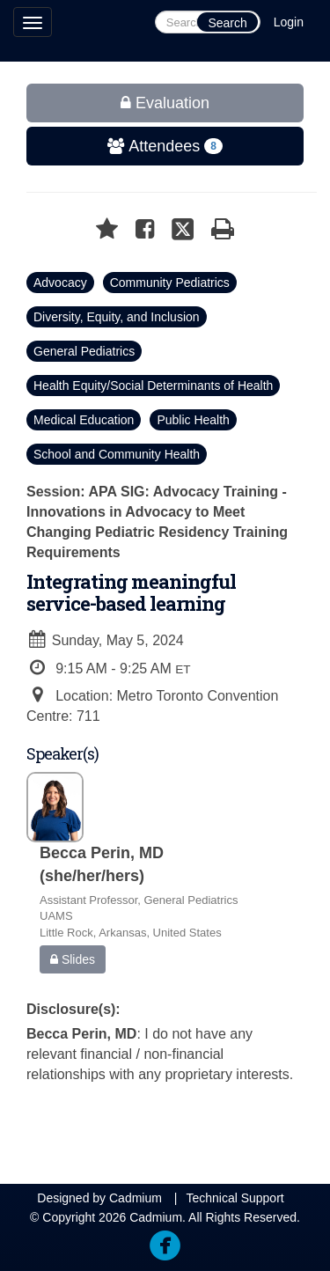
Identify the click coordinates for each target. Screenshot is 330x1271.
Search (227, 23)
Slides (72, 959)
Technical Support (234, 1198)
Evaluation (165, 103)
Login (289, 22)
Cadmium (135, 1198)
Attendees (125, 146)
